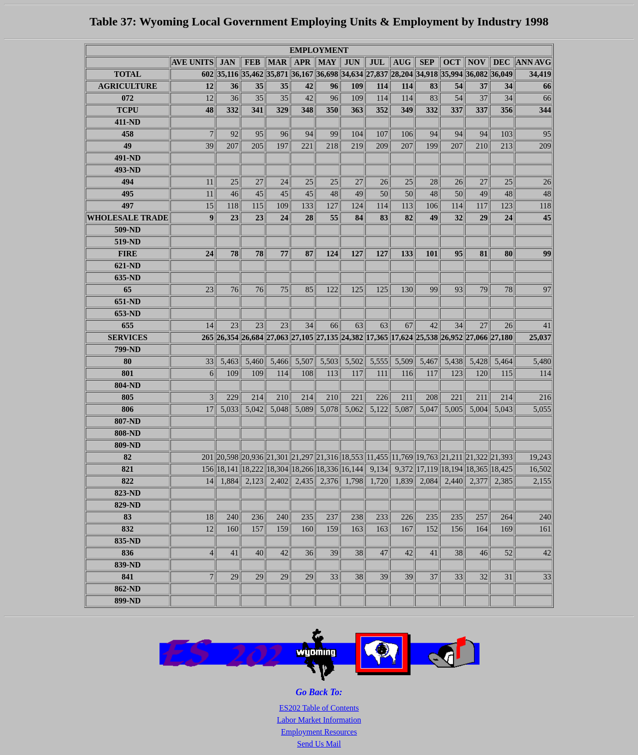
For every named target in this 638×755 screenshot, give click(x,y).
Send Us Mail (319, 744)
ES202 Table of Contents (319, 708)
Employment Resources (319, 732)
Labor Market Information (319, 720)
